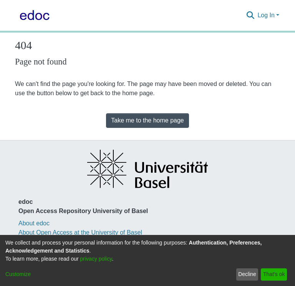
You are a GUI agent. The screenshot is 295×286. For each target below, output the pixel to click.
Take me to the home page (147, 120)
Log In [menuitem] (265, 15)
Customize (18, 274)
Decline (247, 274)
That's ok (274, 274)
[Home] (33, 15)
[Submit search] (250, 15)
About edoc (34, 223)
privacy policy (96, 259)
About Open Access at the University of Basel (80, 232)
